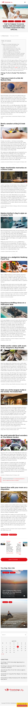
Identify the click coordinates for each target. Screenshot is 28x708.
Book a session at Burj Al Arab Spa (10, 46)
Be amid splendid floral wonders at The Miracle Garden (13, 55)
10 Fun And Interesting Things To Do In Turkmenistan (13, 622)
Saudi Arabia (5, 572)
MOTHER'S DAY (13, 534)
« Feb (3, 654)
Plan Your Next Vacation (22, 705)
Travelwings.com (14, 703)
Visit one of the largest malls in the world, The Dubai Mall (14, 54)
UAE (23, 21)
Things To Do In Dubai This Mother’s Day (10, 44)
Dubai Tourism (5, 534)
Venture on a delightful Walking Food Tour (11, 50)
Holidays (11, 21)
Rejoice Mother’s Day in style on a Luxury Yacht (12, 49)
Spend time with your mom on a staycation (11, 57)
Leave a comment (13, 559)
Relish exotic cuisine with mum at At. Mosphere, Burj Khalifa (14, 53)
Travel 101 (17, 21)
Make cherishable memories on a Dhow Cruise (12, 48)
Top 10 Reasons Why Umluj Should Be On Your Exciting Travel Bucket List (11, 592)
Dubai (5, 21)
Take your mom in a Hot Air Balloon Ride (10, 45)
